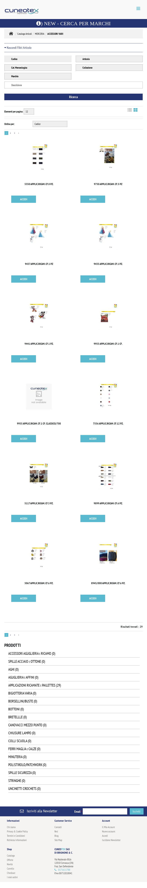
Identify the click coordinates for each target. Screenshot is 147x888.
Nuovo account (108, 831)
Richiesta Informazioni (17, 840)
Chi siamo (11, 827)
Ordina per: (9, 124)
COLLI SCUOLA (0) (19, 741)
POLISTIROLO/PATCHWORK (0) (27, 764)
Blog (56, 835)
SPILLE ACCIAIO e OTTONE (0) (26, 661)
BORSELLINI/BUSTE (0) (22, 701)
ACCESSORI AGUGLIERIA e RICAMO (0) (31, 653)
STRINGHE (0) (16, 780)
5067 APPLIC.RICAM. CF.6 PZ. (39, 583)
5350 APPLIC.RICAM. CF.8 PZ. (39, 184)
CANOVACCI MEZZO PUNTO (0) (27, 725)
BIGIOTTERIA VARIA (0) (22, 693)
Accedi (105, 835)
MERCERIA (39, 33)
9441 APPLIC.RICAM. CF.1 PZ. (39, 343)
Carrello (10, 868)
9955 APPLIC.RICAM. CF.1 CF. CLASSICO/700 (39, 423)
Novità (10, 864)
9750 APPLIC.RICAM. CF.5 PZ (108, 184)
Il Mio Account (108, 827)
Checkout (11, 873)
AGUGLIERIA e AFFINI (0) (23, 677)
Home (11, 33)
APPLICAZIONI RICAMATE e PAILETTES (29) (34, 685)
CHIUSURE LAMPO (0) (21, 733)
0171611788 (64, 869)
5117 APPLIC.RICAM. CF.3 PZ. (39, 503)
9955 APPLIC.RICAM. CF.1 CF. (108, 343)
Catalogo (11, 855)
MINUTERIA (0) (17, 756)
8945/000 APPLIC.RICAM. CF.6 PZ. (108, 583)
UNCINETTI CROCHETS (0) (24, 788)
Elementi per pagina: (13, 111)
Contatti (58, 827)
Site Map (58, 840)
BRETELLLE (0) (17, 717)
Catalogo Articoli (24, 33)
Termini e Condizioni (16, 835)
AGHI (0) (13, 669)
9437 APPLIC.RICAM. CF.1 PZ (39, 264)
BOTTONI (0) (16, 709)
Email (78, 812)
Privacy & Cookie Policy (17, 831)
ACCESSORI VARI (55, 33)
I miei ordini (12, 877)
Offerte (10, 860)
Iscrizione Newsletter (111, 840)
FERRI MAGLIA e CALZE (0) (24, 749)
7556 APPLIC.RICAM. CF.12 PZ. (108, 423)
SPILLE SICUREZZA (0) (22, 772)
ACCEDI (23, 199)
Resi (56, 831)
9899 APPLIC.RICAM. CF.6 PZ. (108, 503)
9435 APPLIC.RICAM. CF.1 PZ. (108, 264)
